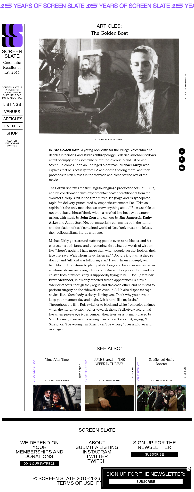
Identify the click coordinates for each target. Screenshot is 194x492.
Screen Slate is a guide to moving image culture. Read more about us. (12, 92)
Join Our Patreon (40, 463)
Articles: (109, 26)
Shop (12, 133)
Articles (12, 119)
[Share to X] (177, 159)
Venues (12, 111)
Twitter (12, 146)
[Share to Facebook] (177, 151)
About (97, 442)
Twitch (97, 461)
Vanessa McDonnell (111, 139)
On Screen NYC (138, 371)
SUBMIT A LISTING (97, 447)
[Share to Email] (177, 167)
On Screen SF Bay (33, 371)
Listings (12, 104)
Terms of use (75, 483)
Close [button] (188, 469)
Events (12, 126)
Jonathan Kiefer (58, 380)
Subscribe (145, 481)
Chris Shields (163, 380)
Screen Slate (111, 380)
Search (12, 140)
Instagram (12, 143)
